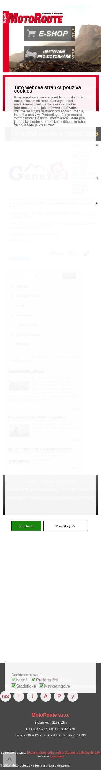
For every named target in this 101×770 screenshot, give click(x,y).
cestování (57, 756)
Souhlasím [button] (26, 526)
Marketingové (57, 686)
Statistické (26, 686)
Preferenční (47, 680)
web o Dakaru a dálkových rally (77, 752)
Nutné (22, 680)
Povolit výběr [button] (65, 526)
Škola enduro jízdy (40, 752)
